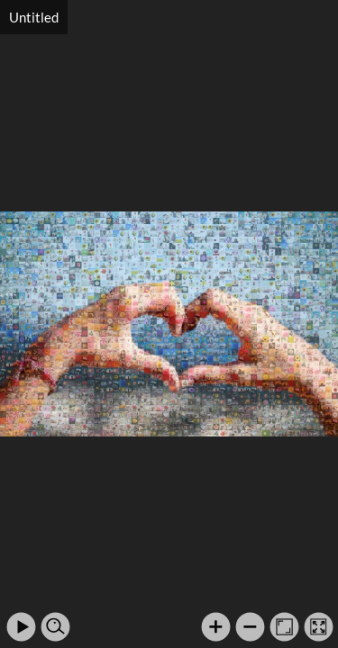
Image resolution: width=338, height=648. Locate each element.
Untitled (34, 17)
